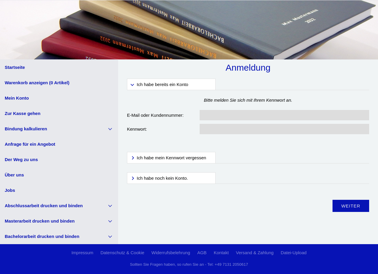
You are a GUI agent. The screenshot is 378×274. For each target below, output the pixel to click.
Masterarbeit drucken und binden (40, 220)
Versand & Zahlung (255, 252)
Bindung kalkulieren (26, 128)
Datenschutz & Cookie (122, 252)
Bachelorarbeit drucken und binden (42, 236)
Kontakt (221, 252)
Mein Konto (17, 97)
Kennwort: (137, 129)
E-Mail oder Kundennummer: (155, 115)
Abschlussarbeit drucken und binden (44, 205)
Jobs (10, 190)
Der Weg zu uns (21, 159)
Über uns (14, 174)
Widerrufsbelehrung (170, 252)
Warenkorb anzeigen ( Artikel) (37, 82)
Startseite (15, 67)
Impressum (82, 252)
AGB (202, 252)
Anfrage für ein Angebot (30, 144)
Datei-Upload (294, 252)
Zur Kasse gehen (22, 113)
